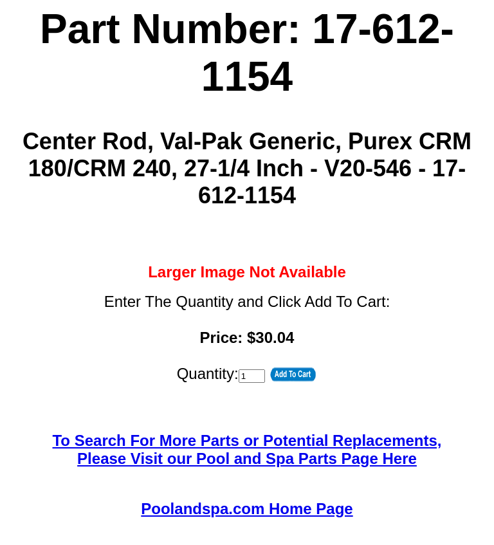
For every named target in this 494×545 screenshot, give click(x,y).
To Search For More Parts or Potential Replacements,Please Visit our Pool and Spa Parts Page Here (246, 449)
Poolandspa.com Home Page (246, 508)
